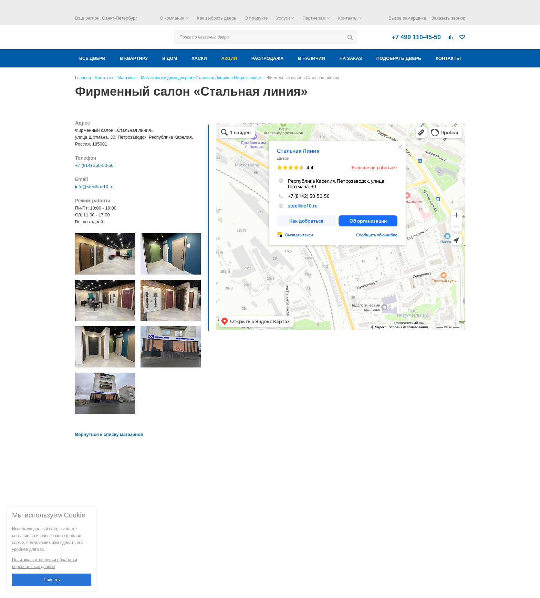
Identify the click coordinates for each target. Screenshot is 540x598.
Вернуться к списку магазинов (109, 434)
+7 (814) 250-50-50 (94, 165)
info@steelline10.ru (94, 186)
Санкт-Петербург (119, 18)
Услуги (285, 18)
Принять (52, 579)
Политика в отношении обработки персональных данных (44, 563)
